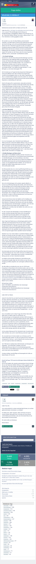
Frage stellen (16, 10)
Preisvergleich (15, 1)
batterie (5, 532)
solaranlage (6, 520)
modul (5, 530)
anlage (5, 549)
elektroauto (6, 525)
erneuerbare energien (8, 510)
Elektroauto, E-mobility (7, 492)
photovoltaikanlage (7, 507)
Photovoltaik (5, 494)
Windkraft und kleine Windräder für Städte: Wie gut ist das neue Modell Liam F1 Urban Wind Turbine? (17, 476)
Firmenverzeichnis (4, 1)
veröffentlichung (7, 517)
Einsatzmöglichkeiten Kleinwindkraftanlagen (12, 483)
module (5, 544)
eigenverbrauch (6, 512)
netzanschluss (6, 552)
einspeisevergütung (7, 519)
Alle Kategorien (5, 488)
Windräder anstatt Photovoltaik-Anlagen (11, 471)
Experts (10, 1)
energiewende (17, 383)
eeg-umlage (6, 554)
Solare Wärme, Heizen (7, 496)
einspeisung (6, 539)
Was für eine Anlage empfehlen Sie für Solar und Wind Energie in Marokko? (17, 480)
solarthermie (6, 522)
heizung (5, 534)
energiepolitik (24, 383)
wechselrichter (6, 527)
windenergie (4, 383)
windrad (12, 383)
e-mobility (5, 529)
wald (9, 383)
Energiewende (5, 490)
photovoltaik (6, 505)
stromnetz (5, 537)
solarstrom (5, 524)
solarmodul (6, 542)
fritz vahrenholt (30, 383)
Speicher (4, 497)
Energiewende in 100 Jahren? (8, 473)
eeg (4, 515)
